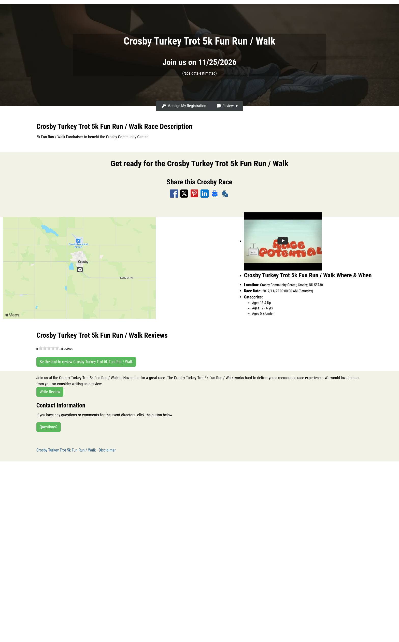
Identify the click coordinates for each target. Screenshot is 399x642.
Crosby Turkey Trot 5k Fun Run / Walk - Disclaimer (76, 450)
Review (225, 105)
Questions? (49, 427)
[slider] (49, 348)
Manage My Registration (183, 105)
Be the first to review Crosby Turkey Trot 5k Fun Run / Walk (86, 361)
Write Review (50, 391)
